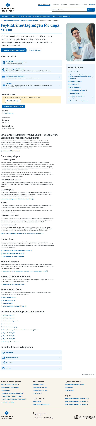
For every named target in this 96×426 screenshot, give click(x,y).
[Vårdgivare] (31, 352)
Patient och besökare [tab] (44, 4)
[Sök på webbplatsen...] (69, 10)
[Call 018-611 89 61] (31, 113)
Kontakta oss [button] (67, 16)
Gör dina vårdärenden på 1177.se (14, 50)
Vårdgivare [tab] (56, 4)
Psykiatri (23, 20)
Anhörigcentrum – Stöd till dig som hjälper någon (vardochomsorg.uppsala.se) (22, 233)
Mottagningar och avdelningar (11, 20)
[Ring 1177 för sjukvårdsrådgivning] (31, 63)
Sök (90, 10)
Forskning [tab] (64, 4)
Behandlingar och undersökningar (41, 16)
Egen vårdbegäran (57, 16)
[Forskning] (31, 363)
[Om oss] (31, 368)
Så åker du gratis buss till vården (13, 106)
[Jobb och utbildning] (31, 358)
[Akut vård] (31, 85)
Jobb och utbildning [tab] (74, 4)
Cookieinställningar (13, 101)
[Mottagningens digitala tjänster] (31, 77)
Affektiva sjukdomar (32, 20)
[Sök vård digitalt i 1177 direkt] (31, 70)
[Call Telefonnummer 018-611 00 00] (43, 417)
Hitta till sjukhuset (35, 50)
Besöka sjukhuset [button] (26, 16)
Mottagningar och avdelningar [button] (10, 16)
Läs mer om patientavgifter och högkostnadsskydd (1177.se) (17, 199)
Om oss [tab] (85, 4)
